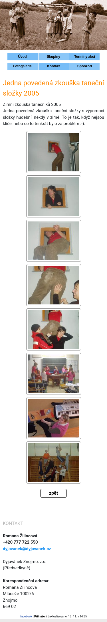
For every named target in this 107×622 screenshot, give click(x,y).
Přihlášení (40, 616)
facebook (26, 616)
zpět (53, 493)
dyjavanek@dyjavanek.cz (27, 548)
